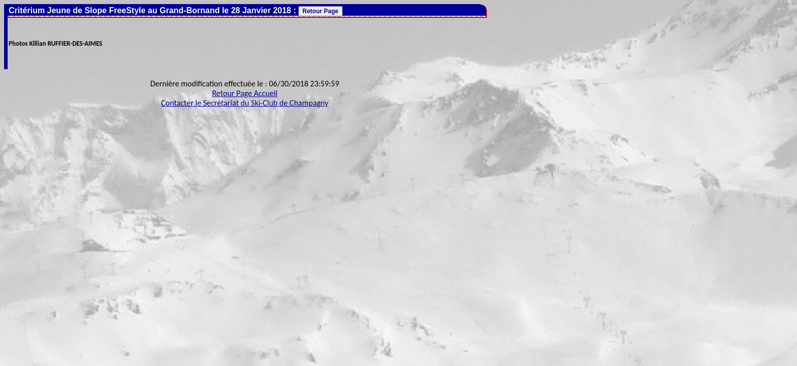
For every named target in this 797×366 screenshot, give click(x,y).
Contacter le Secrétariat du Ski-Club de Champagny (244, 103)
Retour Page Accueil (245, 93)
